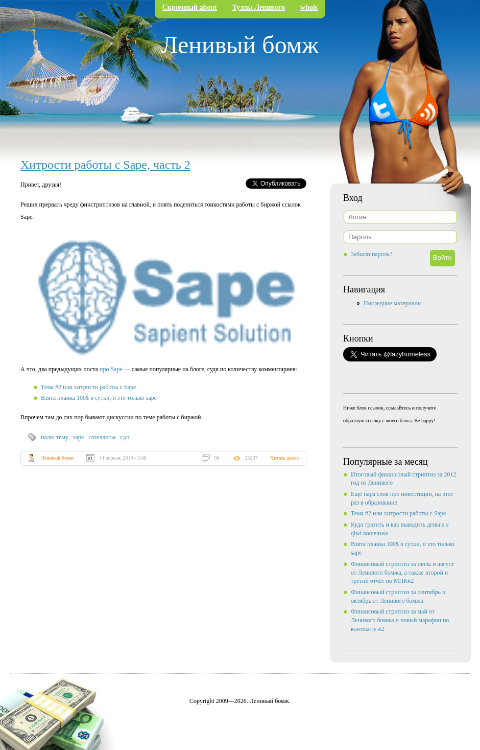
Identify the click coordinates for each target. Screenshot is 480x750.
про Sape (111, 369)
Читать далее (285, 458)
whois (309, 7)
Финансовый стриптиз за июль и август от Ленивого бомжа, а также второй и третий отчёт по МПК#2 (402, 572)
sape (78, 437)
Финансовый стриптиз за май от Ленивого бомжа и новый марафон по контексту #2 (400, 620)
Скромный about (189, 7)
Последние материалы (393, 303)
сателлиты (101, 437)
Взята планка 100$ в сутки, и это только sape (99, 397)
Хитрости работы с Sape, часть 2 (105, 164)
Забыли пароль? (371, 254)
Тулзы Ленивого (258, 7)
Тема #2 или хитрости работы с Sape (88, 387)
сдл (124, 437)
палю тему (54, 437)
